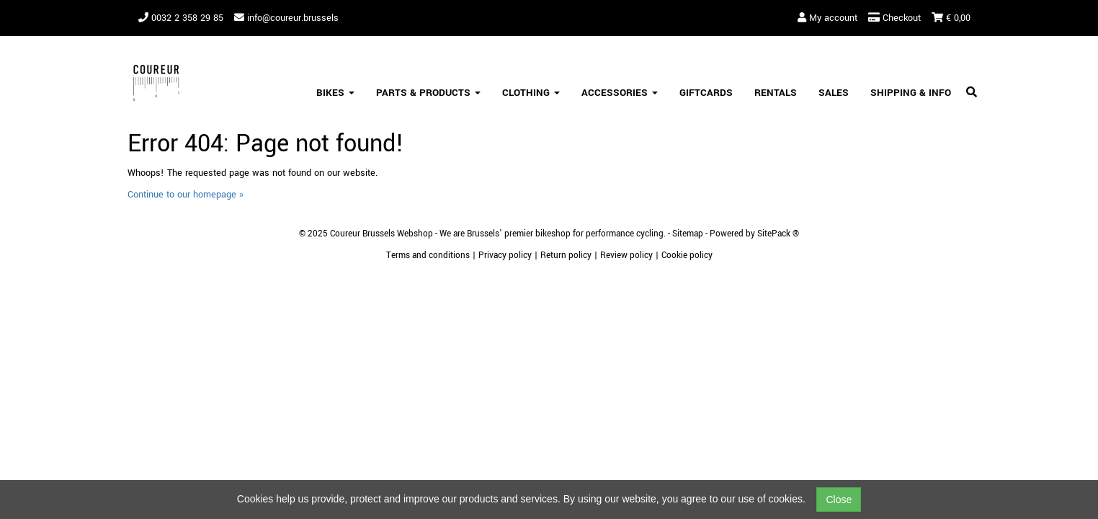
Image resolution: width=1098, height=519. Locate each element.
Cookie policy (687, 255)
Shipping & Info (910, 92)
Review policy (626, 255)
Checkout (894, 18)
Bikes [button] (335, 92)
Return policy (566, 255)
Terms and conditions (428, 255)
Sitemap (687, 234)
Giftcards (706, 92)
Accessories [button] (619, 92)
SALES (833, 92)
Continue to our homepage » (186, 194)
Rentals (775, 92)
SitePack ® (778, 234)
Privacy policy (505, 255)
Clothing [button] (531, 92)
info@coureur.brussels (286, 18)
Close (839, 499)
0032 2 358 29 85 (180, 18)
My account (827, 18)
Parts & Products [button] (428, 92)
